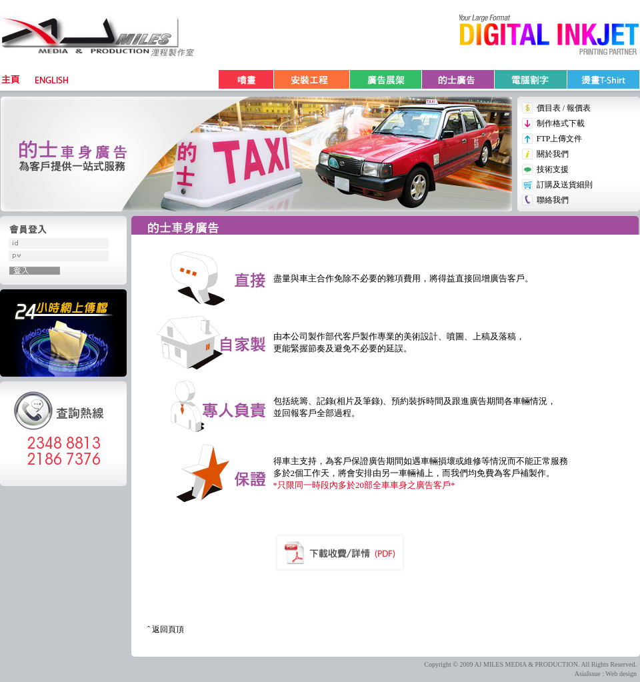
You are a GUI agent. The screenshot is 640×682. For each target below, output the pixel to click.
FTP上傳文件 (560, 138)
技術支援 (553, 169)
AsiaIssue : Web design (606, 673)
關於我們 (553, 154)
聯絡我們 (553, 200)
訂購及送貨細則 (565, 184)
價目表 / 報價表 (564, 108)
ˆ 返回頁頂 (165, 629)
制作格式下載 (561, 123)
